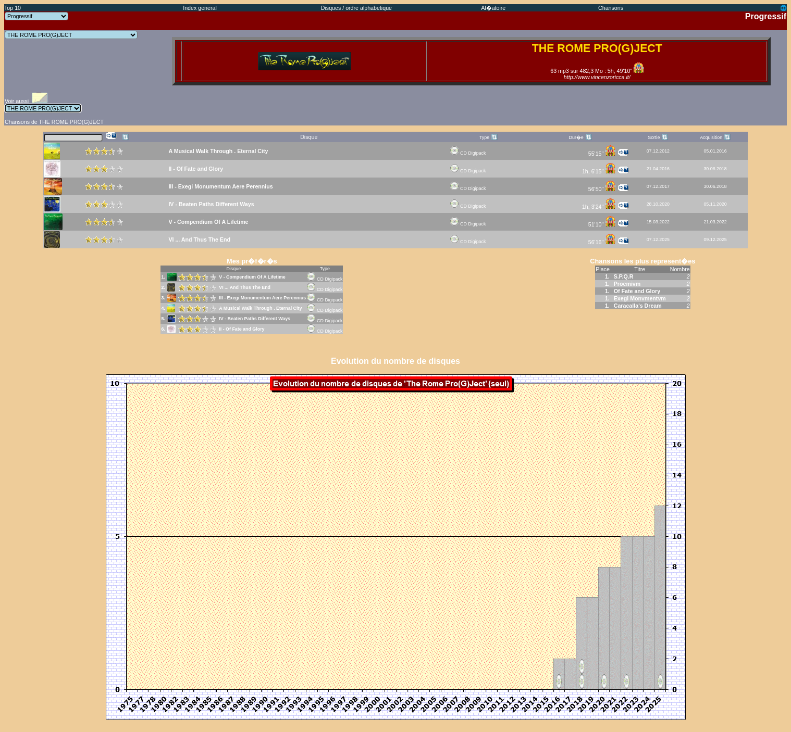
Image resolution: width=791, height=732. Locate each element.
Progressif (765, 16)
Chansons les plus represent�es (642, 261)
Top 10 (12, 8)
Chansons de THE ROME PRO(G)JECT (54, 122)
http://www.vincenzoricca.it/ (597, 77)
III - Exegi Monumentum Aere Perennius (262, 297)
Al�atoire (493, 8)
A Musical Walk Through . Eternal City (260, 308)
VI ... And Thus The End (244, 287)
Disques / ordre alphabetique (356, 8)
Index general (200, 8)
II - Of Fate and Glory (241, 329)
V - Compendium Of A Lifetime (252, 277)
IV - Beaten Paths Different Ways (254, 318)
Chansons (610, 8)
